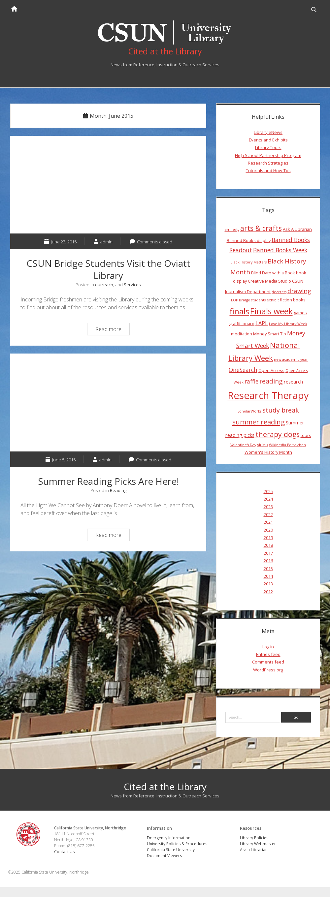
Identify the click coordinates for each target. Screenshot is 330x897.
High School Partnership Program (268, 155)
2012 (268, 592)
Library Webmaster (258, 844)
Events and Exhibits (268, 140)
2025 (268, 491)
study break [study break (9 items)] (280, 410)
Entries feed (268, 654)
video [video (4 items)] (262, 445)
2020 (268, 530)
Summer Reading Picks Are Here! (108, 402)
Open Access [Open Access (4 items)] (271, 370)
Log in (268, 647)
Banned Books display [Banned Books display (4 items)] (249, 240)
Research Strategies (268, 163)
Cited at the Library (165, 786)
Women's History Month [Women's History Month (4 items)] (268, 452)
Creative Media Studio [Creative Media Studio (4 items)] (269, 281)
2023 (268, 507)
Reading (118, 490)
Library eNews (268, 132)
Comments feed (268, 662)
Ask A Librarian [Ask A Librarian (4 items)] (297, 229)
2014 (268, 576)
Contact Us (64, 851)
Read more (112, 330)
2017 (268, 553)
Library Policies (254, 838)
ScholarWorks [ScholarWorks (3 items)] (249, 411)
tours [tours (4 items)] (306, 435)
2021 (268, 522)
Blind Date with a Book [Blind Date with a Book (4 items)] (273, 273)
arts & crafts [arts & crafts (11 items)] (261, 228)
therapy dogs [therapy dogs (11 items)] (277, 434)
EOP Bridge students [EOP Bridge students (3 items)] (248, 300)
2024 (268, 499)
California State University (171, 849)
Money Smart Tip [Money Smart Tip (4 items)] (269, 334)
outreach (104, 285)
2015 (268, 569)
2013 (268, 584)
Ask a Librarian (254, 849)
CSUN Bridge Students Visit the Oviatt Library (108, 185)
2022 (268, 514)
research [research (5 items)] (293, 381)
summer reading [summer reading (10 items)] (258, 421)
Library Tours (268, 147)
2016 (268, 561)
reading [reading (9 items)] (271, 381)
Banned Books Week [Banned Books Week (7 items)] (280, 250)
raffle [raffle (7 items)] (251, 381)
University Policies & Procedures (177, 844)
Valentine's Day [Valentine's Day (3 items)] (243, 445)
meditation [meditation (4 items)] (241, 334)
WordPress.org (268, 670)
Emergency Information (168, 838)
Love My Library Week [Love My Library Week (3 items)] (288, 324)
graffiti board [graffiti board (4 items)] (241, 323)
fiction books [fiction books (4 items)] (293, 300)
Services (132, 285)
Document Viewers (164, 855)
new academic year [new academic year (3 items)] (291, 359)
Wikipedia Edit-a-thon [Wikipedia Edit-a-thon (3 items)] (287, 445)
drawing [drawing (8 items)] (299, 291)
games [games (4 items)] (300, 313)
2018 (268, 545)
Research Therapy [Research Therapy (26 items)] (268, 395)
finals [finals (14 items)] (239, 311)
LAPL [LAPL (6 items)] (261, 323)
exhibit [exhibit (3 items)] (273, 300)
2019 (268, 538)
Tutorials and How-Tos (268, 170)
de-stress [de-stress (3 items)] (279, 292)
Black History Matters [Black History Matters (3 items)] (248, 262)
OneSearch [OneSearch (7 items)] (243, 370)
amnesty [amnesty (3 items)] (232, 229)
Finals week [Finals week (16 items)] (271, 311)
